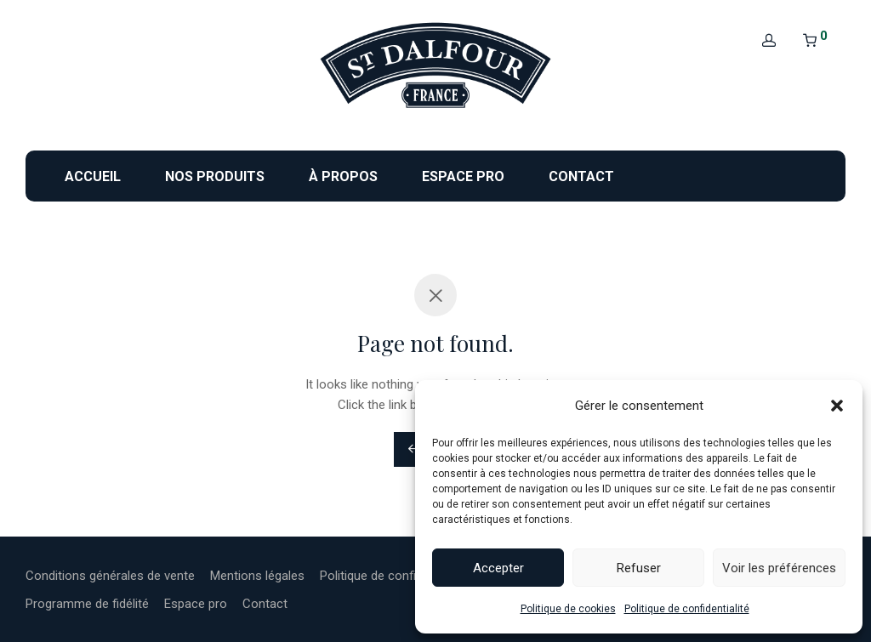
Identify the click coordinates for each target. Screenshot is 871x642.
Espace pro (463, 176)
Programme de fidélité (87, 603)
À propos (343, 176)
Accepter (498, 568)
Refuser (639, 568)
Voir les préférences (779, 568)
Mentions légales (257, 575)
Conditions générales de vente (110, 575)
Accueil (93, 176)
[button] (836, 405)
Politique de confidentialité (686, 609)
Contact (581, 176)
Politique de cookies (568, 609)
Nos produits (215, 176)
